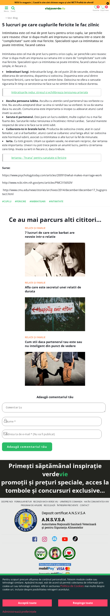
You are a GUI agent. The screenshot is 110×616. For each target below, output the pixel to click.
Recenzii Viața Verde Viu (45, 503)
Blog (15, 17)
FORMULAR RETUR (23, 503)
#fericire (20, 201)
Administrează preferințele (19, 611)
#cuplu (6, 201)
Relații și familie (35, 228)
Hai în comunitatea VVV (96, 503)
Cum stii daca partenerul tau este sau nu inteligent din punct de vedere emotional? (53, 344)
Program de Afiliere (31, 506)
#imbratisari (37, 201)
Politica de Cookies (72, 586)
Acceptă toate (27, 603)
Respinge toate (83, 603)
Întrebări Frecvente (67, 506)
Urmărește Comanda (71, 503)
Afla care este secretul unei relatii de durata (53, 289)
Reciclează (49, 506)
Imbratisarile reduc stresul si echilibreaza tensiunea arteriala (49, 92)
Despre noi (7, 503)
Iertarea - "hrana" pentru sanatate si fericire (38, 158)
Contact (84, 506)
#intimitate (56, 201)
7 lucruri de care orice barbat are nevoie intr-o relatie (50, 235)
